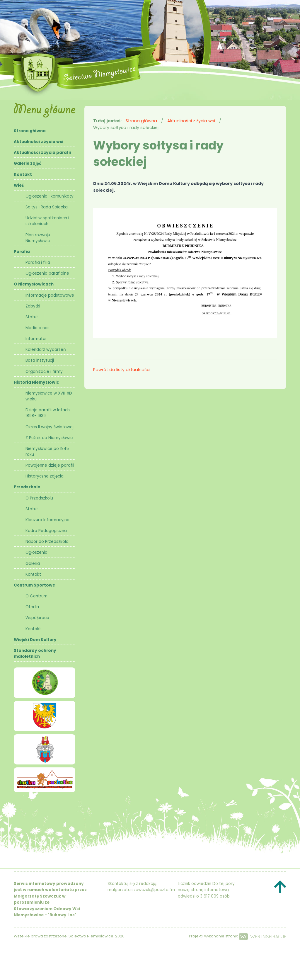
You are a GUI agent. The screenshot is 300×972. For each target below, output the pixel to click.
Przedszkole (27, 487)
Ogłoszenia (36, 552)
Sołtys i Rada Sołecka (46, 207)
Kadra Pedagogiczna (46, 530)
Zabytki (32, 306)
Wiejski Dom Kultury (35, 640)
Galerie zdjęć (27, 163)
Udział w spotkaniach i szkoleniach (47, 221)
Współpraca (37, 618)
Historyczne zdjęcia (44, 476)
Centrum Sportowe (34, 585)
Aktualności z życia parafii (42, 152)
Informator (36, 338)
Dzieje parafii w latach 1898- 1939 (47, 413)
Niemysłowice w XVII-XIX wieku (48, 396)
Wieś (19, 185)
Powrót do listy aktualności (121, 370)
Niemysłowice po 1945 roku (47, 451)
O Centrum (36, 596)
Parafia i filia (37, 262)
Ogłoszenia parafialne (47, 273)
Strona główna (30, 131)
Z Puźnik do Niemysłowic (49, 438)
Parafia (22, 251)
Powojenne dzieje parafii (49, 465)
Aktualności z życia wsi (38, 142)
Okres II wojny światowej (49, 427)
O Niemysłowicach (34, 284)
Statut (31, 317)
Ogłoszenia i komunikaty (49, 196)
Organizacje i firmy (44, 371)
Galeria (32, 563)
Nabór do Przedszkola (47, 541)
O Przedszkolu (39, 498)
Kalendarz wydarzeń (45, 349)
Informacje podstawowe (49, 295)
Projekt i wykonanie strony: (237, 936)
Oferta (32, 607)
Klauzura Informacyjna (47, 520)
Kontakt (23, 174)
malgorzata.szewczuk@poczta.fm (141, 890)
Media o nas (37, 328)
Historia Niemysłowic (36, 382)
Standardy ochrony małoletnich (35, 653)
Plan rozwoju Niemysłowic (37, 238)
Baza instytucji (39, 360)
